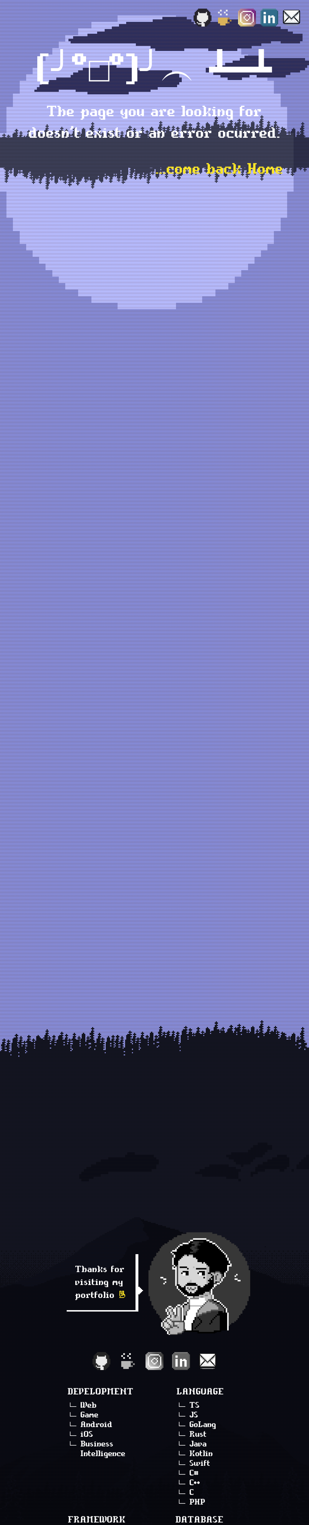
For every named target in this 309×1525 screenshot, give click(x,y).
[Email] (291, 18)
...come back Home (220, 168)
